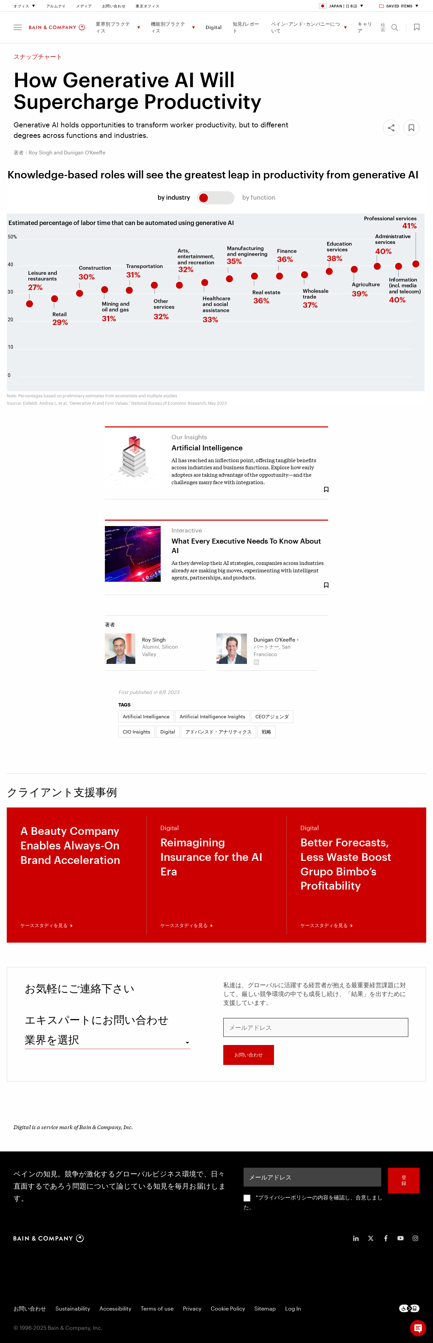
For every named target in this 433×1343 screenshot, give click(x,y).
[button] (18, 27)
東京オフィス (147, 6)
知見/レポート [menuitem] (246, 27)
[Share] (391, 128)
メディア (84, 6)
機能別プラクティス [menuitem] (168, 27)
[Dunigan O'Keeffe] (231, 648)
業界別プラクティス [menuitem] (113, 27)
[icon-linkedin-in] (356, 1238)
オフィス (21, 6)
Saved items (396, 6)
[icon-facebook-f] (386, 1238)
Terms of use (157, 1308)
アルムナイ (56, 6)
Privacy (192, 1308)
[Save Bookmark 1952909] (326, 490)
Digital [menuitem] (214, 27)
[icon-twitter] (371, 1238)
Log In (293, 1308)
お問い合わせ (114, 6)
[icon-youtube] (400, 1238)
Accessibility (115, 1308)
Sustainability (72, 1308)
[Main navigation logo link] (57, 27)
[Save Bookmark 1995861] (326, 585)
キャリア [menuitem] (365, 27)
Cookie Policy (228, 1308)
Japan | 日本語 (338, 6)
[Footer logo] (409, 1308)
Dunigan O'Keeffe (274, 640)
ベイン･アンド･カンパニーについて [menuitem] (305, 27)
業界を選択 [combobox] (52, 1039)
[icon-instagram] (415, 1238)
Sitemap (265, 1308)
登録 (404, 1180)
